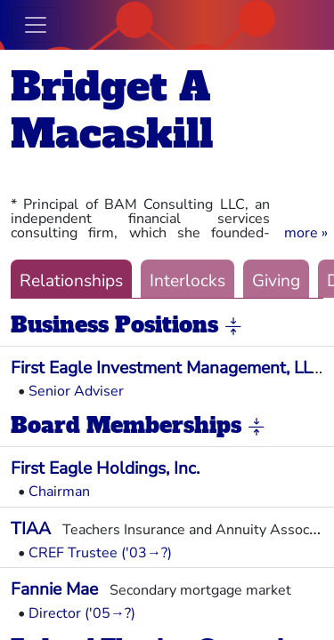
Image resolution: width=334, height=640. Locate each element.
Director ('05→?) (82, 613)
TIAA (31, 528)
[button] (306, 233)
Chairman (59, 491)
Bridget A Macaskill (112, 110)
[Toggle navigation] (36, 25)
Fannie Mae (54, 589)
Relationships (71, 280)
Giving (276, 280)
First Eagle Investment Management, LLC (166, 368)
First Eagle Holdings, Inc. (105, 468)
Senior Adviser (76, 391)
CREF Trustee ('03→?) (100, 553)
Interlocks (187, 280)
